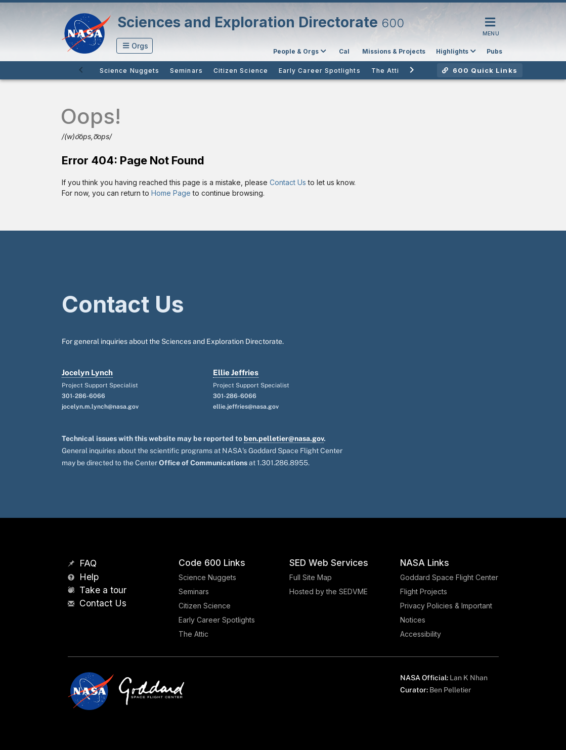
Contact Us (288, 182)
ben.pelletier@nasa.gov (284, 438)
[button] (134, 46)
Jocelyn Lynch (87, 372)
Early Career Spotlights (217, 619)
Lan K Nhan (469, 678)
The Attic (193, 634)
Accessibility (420, 634)
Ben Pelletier (450, 690)
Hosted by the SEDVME (328, 591)
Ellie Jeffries (235, 372)
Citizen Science (205, 605)
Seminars (194, 591)
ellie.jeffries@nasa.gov (246, 406)
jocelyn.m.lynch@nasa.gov (100, 406)
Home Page (171, 193)
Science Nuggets (207, 577)
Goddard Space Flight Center (449, 577)
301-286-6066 (83, 396)
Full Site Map (310, 577)
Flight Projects (423, 591)
